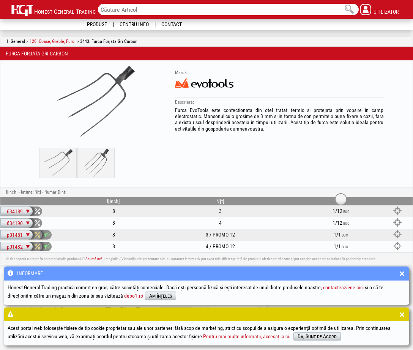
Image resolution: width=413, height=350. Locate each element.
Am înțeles (160, 296)
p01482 (15, 247)
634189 (15, 211)
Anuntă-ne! (93, 259)
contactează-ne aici (343, 287)
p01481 (15, 235)
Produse (97, 24)
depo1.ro (133, 296)
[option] (96, 102)
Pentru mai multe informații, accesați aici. (246, 336)
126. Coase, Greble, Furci (53, 41)
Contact (171, 24)
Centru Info (134, 24)
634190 (15, 223)
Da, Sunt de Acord (317, 336)
